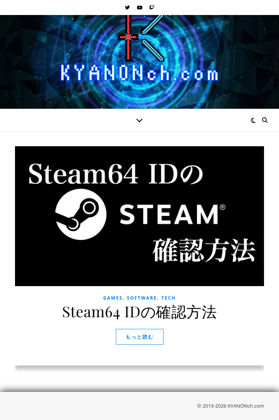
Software (142, 298)
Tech (168, 298)
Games (113, 298)
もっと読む (140, 336)
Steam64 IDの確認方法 (139, 311)
